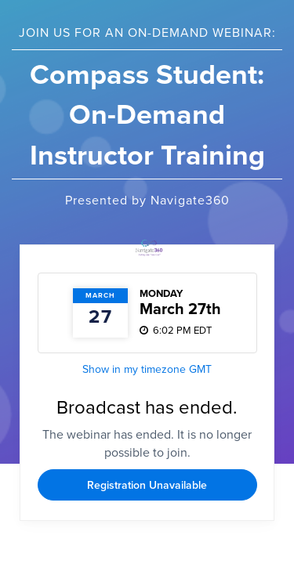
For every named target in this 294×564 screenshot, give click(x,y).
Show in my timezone (147, 369)
